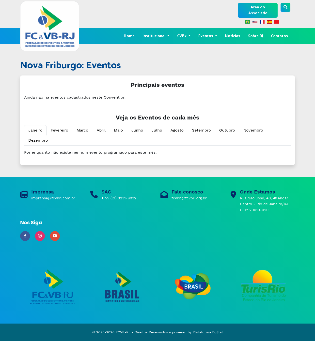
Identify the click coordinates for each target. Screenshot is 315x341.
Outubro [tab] (227, 130)
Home (129, 36)
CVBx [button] (182, 36)
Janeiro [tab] (35, 130)
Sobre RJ (255, 36)
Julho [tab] (157, 130)
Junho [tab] (137, 130)
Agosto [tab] (177, 130)
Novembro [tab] (253, 130)
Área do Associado (258, 10)
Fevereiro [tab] (59, 130)
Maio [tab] (118, 130)
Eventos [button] (206, 36)
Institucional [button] (154, 36)
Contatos (279, 36)
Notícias (232, 36)
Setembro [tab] (201, 130)
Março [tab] (82, 130)
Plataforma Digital (208, 332)
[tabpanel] (157, 152)
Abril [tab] (101, 130)
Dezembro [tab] (38, 140)
